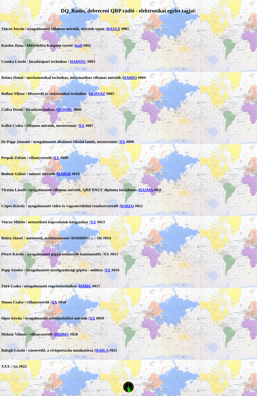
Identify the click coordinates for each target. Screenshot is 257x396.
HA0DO (130, 77)
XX (81, 125)
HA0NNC (78, 61)
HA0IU (85, 286)
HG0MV (61, 334)
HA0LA (102, 350)
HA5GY (113, 29)
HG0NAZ (97, 93)
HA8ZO (127, 206)
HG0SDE (65, 109)
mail (78, 45)
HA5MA (146, 190)
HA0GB (64, 174)
